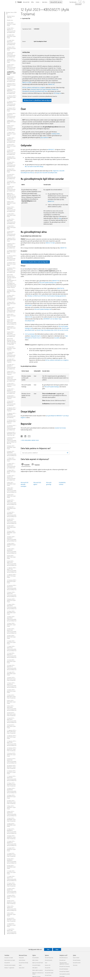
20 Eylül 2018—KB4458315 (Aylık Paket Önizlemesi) (11, 920)
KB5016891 (28, 305)
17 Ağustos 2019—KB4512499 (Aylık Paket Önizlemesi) (11, 732)
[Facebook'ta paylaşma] (22, 436)
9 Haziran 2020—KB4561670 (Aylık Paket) (11, 600)
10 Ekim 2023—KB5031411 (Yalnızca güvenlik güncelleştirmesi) (11, 67)
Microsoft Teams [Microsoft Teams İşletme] (48, 975)
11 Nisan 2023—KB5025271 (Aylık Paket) (11, 134)
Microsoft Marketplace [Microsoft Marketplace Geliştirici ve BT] (63, 969)
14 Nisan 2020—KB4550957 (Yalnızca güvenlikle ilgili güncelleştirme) (11, 619)
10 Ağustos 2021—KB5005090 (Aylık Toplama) (11, 409)
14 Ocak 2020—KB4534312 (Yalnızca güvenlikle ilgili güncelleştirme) (11, 655)
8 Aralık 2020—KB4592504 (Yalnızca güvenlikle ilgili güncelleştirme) (11, 521)
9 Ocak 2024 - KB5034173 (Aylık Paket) (11, 24)
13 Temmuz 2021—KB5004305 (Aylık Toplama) (12, 421)
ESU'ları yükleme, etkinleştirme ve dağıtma (34, 87)
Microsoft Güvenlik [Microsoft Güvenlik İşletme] (48, 960)
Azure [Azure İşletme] (46, 962)
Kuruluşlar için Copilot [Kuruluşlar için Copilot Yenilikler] (8, 957)
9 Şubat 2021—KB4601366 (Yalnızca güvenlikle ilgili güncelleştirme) (11, 502)
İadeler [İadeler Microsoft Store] (20, 965)
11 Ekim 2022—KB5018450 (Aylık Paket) (11, 215)
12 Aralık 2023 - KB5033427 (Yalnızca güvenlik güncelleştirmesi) (11, 42)
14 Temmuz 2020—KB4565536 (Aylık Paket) (12, 581)
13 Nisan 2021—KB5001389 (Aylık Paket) (11, 472)
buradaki (56, 338)
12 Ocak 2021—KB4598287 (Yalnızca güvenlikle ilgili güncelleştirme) (11, 514)
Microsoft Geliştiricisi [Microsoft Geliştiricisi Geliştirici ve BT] (63, 957)
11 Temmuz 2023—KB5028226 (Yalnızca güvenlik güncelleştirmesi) (12, 103)
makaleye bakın (55, 133)
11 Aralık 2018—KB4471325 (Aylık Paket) (11, 872)
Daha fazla (44, 2)
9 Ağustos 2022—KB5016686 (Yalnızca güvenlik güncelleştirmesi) (11, 246)
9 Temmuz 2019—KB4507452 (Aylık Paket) (11, 755)
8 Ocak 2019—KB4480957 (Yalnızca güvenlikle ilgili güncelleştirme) (11, 861)
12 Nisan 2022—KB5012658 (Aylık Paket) (11, 304)
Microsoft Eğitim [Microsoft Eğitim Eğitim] (35, 957)
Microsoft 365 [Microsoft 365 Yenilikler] (7, 962)
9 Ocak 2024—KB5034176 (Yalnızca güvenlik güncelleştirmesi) (11, 30)
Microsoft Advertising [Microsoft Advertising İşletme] (49, 970)
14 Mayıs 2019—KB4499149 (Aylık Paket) (11, 797)
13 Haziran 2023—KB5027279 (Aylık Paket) (11, 109)
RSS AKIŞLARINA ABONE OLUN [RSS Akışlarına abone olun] (30, 440)
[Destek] (19, 2)
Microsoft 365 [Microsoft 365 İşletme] (47, 967)
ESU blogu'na (57, 93)
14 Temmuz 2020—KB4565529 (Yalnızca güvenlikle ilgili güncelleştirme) (12, 587)
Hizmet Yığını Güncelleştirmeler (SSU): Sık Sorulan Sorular (52, 330)
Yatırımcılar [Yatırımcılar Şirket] (75, 965)
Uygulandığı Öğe (26, 18)
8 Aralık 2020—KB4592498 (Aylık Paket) (11, 527)
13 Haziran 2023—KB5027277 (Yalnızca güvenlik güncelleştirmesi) (11, 115)
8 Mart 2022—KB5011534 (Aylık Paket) (11, 316)
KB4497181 (51, 84)
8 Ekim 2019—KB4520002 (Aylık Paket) (11, 702)
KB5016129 (28, 317)
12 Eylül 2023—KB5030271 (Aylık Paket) (11, 73)
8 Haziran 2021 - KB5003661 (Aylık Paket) (11, 447)
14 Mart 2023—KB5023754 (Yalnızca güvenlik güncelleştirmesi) (11, 152)
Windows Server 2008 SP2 (11, 13)
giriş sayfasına (44, 137)
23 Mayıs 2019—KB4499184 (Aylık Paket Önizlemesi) (11, 784)
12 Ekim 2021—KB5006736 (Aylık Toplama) (11, 385)
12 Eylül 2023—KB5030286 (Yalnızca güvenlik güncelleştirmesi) (11, 79)
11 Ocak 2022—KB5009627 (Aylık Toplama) (11, 348)
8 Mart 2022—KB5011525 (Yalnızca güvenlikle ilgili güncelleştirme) (11, 322)
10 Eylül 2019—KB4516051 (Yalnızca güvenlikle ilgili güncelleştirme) (11, 720)
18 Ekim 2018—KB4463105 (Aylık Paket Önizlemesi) (11, 902)
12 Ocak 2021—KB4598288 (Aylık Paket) (11, 508)
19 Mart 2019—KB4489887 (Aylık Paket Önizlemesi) (11, 820)
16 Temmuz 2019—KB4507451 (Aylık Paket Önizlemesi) (12, 749)
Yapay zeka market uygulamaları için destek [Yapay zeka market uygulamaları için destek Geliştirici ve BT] (64, 963)
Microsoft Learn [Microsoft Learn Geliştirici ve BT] (62, 960)
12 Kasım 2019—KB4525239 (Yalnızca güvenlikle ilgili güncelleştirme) (11, 685)
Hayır (57, 949)
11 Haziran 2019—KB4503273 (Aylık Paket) (11, 772)
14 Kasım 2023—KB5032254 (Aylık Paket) (11, 48)
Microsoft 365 (26, 2)
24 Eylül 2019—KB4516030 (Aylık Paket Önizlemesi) (11, 714)
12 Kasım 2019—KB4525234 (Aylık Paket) (11, 691)
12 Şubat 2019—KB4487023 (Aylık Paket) (11, 849)
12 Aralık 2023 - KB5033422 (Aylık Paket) (11, 36)
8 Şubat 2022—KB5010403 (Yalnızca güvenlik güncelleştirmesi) (11, 334)
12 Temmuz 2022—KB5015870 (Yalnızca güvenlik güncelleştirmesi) (12, 258)
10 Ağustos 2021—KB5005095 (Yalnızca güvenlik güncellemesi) (11, 415)
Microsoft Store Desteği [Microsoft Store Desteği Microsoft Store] (23, 962)
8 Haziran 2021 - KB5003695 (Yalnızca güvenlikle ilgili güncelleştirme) (11, 453)
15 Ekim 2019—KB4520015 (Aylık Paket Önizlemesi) (11, 696)
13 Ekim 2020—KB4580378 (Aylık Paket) (11, 545)
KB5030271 (51, 149)
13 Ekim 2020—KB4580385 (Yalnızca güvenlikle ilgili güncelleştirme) (11, 551)
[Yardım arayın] (79, 2)
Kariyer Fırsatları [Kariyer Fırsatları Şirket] (76, 957)
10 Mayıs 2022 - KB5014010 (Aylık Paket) (11, 291)
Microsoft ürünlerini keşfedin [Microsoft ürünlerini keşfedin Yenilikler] (9, 965)
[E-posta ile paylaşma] (28, 436)
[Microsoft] (9, 2)
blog (60, 218)
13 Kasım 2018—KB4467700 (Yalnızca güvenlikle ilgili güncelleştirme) (11, 890)
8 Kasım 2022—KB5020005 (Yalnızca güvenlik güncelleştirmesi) (11, 209)
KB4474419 (60, 288)
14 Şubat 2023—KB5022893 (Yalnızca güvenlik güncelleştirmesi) (11, 164)
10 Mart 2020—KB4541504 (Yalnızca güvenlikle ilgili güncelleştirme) (11, 631)
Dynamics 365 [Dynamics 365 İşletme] (47, 965)
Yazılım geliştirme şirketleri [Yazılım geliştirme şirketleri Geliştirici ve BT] (64, 974)
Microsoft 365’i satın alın (56, 2)
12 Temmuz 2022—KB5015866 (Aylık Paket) (12, 252)
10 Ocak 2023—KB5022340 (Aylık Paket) (11, 170)
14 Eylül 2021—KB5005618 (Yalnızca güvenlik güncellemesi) (11, 403)
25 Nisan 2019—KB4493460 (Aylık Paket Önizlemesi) (11, 802)
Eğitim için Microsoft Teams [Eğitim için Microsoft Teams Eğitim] (37, 962)
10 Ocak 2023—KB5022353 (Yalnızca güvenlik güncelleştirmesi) (11, 176)
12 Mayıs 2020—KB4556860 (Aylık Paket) (11, 612)
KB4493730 (55, 280)
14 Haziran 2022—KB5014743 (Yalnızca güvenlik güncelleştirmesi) (11, 270)
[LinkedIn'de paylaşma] (24, 436)
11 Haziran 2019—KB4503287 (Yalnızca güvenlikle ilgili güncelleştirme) (11, 778)
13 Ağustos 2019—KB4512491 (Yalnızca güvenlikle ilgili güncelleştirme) (11, 743)
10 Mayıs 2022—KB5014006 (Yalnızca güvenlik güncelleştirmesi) (11, 297)
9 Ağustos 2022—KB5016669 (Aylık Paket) (11, 239)
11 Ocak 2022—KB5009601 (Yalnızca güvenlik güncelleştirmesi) (11, 354)
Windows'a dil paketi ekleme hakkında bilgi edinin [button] (35, 262)
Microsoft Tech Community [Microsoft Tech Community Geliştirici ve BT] (64, 966)
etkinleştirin (38, 336)
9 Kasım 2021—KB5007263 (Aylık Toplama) (11, 373)
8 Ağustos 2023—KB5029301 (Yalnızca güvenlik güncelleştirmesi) (11, 91)
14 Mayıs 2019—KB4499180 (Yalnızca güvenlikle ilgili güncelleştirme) (11, 790)
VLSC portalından (29, 334)
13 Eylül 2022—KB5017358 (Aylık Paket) (11, 227)
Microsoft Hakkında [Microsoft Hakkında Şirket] (76, 960)
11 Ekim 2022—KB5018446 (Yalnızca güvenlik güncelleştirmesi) (11, 221)
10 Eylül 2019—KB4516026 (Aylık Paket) (11, 726)
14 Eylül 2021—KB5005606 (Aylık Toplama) (11, 397)
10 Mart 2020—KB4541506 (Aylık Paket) (11, 637)
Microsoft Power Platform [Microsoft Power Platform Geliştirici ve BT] (64, 971)
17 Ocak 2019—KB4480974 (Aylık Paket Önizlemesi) (11, 855)
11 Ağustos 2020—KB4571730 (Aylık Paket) (11, 576)
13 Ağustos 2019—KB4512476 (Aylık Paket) (11, 737)
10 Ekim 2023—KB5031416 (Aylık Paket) (11, 61)
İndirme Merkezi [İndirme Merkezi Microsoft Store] (22, 960)
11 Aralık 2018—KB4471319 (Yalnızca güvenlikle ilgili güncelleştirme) (11, 878)
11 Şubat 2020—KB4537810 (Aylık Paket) (11, 642)
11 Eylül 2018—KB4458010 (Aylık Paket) (11, 925)
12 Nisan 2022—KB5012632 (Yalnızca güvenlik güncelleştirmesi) (11, 310)
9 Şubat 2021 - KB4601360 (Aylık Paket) (11, 496)
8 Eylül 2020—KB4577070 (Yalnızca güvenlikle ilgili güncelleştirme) (11, 563)
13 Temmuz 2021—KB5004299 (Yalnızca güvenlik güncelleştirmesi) (12, 427)
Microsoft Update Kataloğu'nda (47, 282)
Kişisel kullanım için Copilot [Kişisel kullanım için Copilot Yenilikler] (9, 960)
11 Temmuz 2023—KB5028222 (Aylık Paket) (12, 97)
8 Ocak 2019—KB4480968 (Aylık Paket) (11, 867)
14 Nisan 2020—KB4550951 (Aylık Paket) (11, 625)
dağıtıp (33, 336)
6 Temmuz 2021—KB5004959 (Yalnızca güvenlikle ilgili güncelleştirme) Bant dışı (11, 440)
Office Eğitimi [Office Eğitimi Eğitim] (35, 967)
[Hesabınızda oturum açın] (84, 2)
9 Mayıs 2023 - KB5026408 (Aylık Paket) (11, 122)
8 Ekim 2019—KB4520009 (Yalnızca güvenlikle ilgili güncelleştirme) (11, 708)
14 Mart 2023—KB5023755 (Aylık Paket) (11, 146)
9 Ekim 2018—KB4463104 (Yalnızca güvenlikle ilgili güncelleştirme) (11, 908)
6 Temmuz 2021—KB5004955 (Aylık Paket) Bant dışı (11, 434)
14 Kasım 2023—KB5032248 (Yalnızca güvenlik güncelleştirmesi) (11, 54)
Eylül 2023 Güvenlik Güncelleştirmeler (46, 172)
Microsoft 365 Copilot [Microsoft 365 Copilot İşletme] (49, 972)
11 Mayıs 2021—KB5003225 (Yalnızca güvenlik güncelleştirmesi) (11, 465)
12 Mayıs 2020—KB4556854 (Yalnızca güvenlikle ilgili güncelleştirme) (11, 606)
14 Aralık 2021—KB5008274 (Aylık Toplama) (11, 360)
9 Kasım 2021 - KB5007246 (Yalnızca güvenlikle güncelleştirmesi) (11, 379)
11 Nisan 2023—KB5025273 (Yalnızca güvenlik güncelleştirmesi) (11, 140)
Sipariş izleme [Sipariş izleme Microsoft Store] (21, 967)
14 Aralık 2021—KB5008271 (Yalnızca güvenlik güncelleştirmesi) (11, 366)
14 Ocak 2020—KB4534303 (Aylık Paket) (11, 661)
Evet (48, 949)
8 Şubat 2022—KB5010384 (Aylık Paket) (11, 328)
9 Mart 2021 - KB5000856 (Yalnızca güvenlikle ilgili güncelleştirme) (11, 490)
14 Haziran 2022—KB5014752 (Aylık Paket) (11, 264)
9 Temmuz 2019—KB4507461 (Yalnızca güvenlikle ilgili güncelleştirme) (11, 761)
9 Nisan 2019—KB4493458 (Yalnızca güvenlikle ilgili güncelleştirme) (11, 813)
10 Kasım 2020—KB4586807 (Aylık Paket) (11, 533)
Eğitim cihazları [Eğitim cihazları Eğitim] (35, 960)
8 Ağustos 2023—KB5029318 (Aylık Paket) (11, 85)
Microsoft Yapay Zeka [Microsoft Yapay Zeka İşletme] (49, 957)
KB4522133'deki (26, 82)
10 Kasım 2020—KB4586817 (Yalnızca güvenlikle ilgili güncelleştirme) (11, 539)
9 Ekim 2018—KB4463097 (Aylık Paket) (11, 914)
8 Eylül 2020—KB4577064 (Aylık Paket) (11, 557)
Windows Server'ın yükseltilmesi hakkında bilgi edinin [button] (37, 100)
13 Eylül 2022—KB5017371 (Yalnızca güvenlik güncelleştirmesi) (11, 233)
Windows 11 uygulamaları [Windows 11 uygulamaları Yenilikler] (9, 967)
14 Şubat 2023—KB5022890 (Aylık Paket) (11, 158)
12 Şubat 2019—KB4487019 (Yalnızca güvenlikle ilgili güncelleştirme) (11, 843)
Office (32, 2)
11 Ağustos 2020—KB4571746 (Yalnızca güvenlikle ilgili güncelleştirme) (11, 570)
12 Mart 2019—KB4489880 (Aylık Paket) (11, 825)
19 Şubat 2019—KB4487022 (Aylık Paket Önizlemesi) (11, 837)
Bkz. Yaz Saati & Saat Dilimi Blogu (34, 166)
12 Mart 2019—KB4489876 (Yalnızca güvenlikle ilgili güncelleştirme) (11, 831)
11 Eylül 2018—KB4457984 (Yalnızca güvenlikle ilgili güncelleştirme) (11, 931)
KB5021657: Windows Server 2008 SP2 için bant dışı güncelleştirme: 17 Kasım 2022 (11, 196)
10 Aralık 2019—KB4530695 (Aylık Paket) (11, 673)
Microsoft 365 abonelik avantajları (24, 484)
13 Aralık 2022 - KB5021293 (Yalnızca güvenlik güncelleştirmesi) (11, 189)
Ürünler (37, 2)
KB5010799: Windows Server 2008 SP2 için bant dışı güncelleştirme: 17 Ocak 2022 (11, 341)
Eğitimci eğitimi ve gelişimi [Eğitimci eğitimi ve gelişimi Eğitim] (37, 970)
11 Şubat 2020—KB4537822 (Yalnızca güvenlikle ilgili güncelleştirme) (11, 648)
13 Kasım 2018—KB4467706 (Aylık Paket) (11, 897)
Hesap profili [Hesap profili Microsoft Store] (21, 957)
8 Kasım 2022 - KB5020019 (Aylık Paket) (11, 203)
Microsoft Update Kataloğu (51, 386)
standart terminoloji (60, 428)
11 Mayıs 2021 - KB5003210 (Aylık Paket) (11, 459)
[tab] (26, 465)
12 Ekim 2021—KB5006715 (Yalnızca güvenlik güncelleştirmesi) (11, 391)
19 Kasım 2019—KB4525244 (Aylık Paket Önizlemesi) (11, 679)
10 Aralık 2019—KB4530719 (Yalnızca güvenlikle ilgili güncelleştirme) (11, 667)
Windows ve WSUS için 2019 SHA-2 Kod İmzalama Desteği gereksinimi (46, 296)
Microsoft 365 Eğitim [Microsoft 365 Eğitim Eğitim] (36, 965)
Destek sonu (10, 20)
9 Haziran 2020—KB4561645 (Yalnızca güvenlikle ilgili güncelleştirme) (11, 594)
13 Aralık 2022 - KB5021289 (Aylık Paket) (11, 183)
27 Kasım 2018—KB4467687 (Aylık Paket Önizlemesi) (11, 884)
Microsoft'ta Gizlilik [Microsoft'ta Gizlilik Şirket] (76, 962)
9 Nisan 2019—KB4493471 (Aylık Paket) (11, 807)
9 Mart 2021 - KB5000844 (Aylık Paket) (11, 484)
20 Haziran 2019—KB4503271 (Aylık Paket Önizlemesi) (11, 767)
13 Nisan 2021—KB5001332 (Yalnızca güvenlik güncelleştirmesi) (11, 478)
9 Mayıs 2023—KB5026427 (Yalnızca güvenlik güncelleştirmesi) (11, 128)
